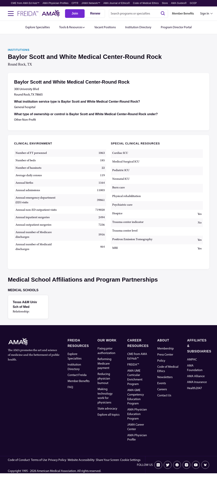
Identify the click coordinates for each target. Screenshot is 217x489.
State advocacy (107, 408)
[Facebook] (177, 465)
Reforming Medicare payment (104, 363)
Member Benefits (183, 13)
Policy (161, 360)
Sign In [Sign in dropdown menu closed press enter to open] (204, 13)
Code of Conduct (19, 460)
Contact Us (164, 395)
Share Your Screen (107, 460)
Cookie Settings (130, 460)
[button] (72, 27)
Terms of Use (39, 460)
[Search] (162, 13)
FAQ (70, 387)
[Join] (75, 13)
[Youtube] (196, 465)
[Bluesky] (205, 465)
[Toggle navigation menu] (11, 13)
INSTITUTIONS (19, 49)
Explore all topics (108, 414)
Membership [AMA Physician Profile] (165, 348)
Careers (162, 389)
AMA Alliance (196, 376)
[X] (168, 465)
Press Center (165, 354)
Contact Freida (77, 375)
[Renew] (95, 13)
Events (161, 383)
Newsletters (165, 377)
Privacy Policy (57, 460)
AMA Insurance (197, 382)
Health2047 (194, 388)
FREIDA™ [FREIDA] (133, 364)
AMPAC (192, 359)
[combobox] (138, 13)
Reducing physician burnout (104, 378)
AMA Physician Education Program (137, 414)
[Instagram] (186, 465)
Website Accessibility (81, 460)
